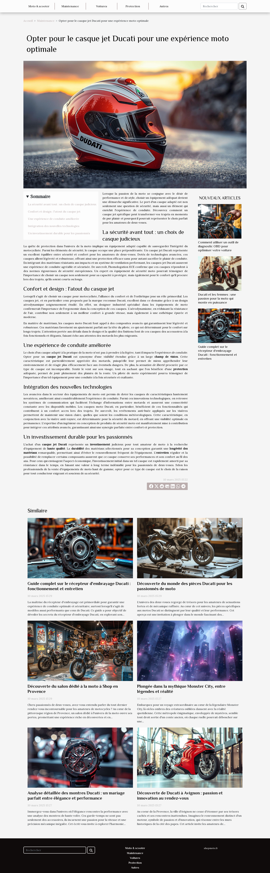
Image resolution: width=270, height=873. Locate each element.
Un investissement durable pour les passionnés (59, 233)
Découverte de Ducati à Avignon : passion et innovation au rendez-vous (180, 795)
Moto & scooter (38, 6)
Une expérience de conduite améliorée (53, 218)
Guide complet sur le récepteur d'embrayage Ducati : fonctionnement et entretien (79, 586)
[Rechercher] (219, 6)
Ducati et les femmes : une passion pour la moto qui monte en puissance (217, 298)
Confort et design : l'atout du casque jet (54, 211)
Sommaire (40, 196)
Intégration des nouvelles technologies (53, 226)
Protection (133, 6)
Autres (164, 6)
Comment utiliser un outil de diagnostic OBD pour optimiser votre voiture (218, 246)
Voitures (101, 6)
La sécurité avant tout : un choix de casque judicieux (62, 204)
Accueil (28, 20)
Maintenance (70, 6)
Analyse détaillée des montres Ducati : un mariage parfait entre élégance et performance (76, 795)
